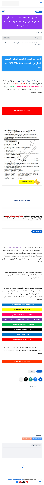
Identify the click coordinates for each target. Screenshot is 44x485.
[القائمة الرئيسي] (41, 3)
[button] (35, 379)
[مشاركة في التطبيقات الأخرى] (21, 379)
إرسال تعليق (36, 445)
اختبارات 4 (38, 11)
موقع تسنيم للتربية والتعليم (15, 479)
